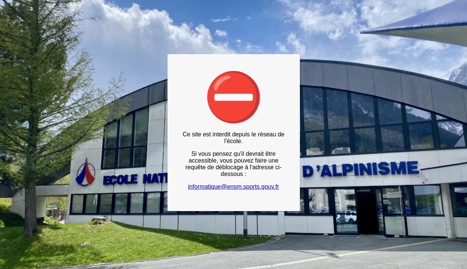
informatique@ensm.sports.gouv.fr (233, 186)
